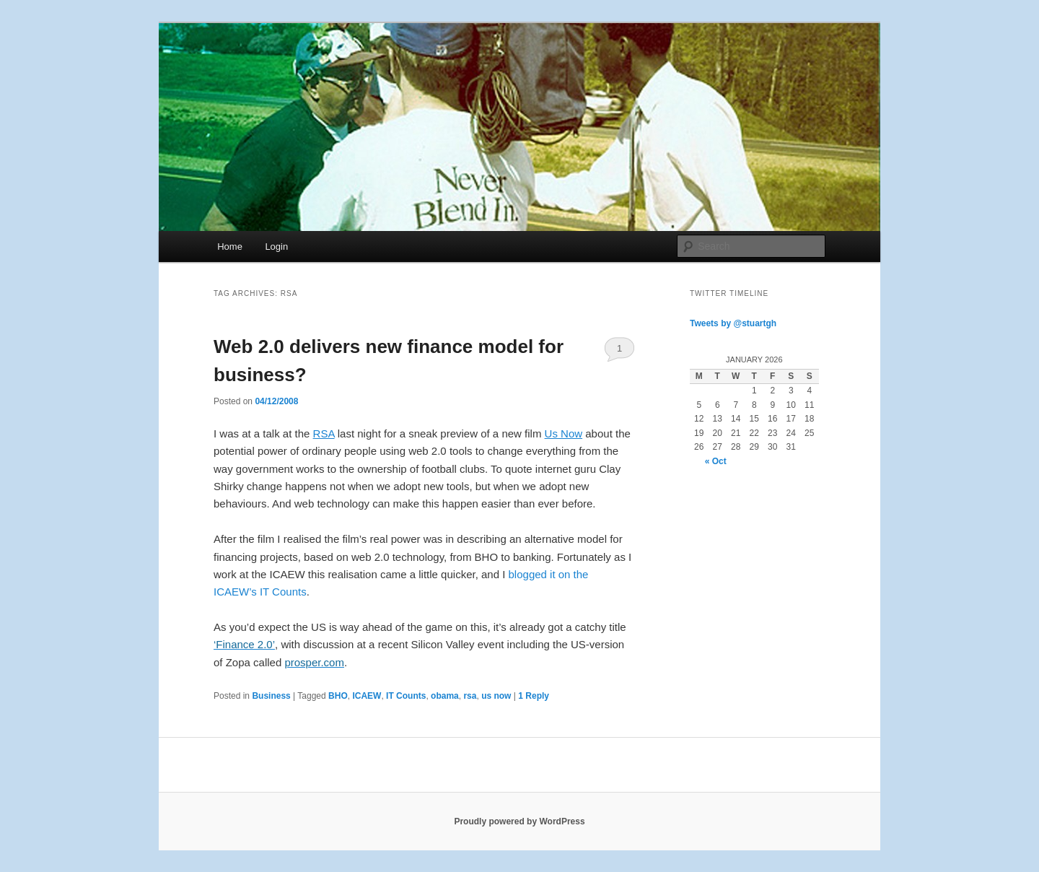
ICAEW (366, 696)
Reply (533, 696)
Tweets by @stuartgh (733, 323)
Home (229, 246)
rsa (469, 696)
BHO (338, 696)
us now (496, 696)
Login (276, 246)
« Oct (716, 461)
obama (445, 696)
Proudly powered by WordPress (519, 821)
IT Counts (406, 696)
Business (271, 696)
